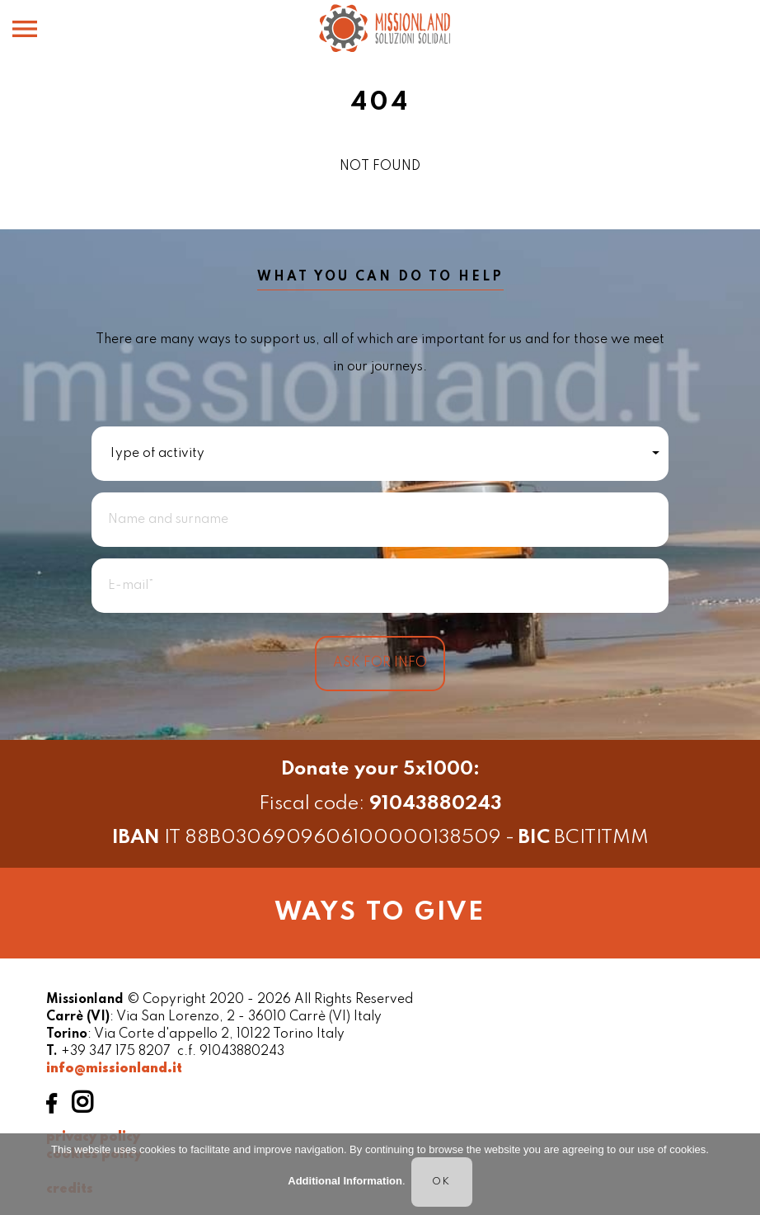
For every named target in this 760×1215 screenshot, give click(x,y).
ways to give (380, 912)
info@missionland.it (114, 1069)
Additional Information (345, 1181)
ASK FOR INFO (380, 663)
